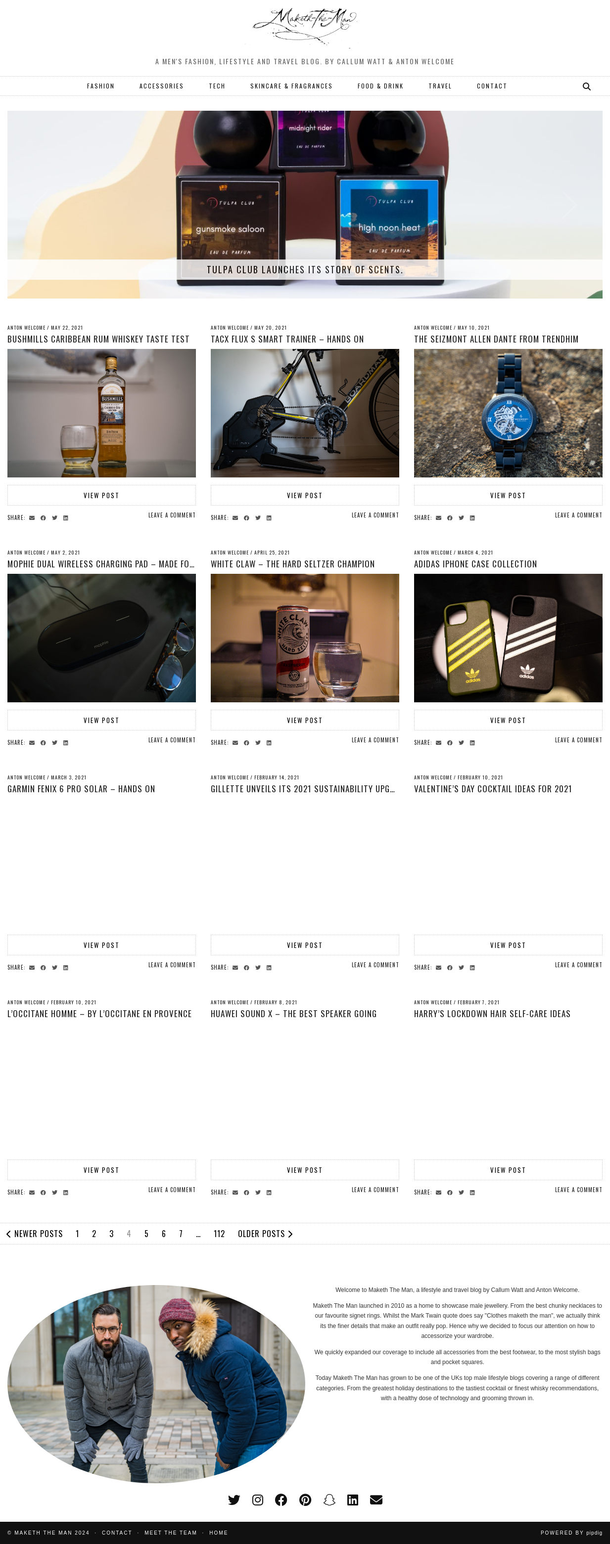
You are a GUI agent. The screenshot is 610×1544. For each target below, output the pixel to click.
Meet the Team (170, 1533)
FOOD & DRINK (381, 86)
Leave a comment (172, 515)
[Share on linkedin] (67, 517)
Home (218, 1533)
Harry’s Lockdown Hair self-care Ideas (492, 1013)
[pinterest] (305, 1500)
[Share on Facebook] (45, 517)
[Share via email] (33, 517)
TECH (217, 86)
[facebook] (281, 1500)
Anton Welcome (26, 327)
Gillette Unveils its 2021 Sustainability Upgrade (309, 788)
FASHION (101, 86)
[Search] (587, 86)
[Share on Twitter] (56, 517)
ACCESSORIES (162, 86)
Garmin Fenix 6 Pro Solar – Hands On (81, 788)
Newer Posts (34, 1233)
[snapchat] (329, 1500)
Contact (117, 1533)
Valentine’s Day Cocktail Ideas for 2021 (493, 788)
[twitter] (234, 1500)
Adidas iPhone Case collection (475, 564)
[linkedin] (352, 1500)
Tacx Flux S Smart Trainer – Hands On (287, 339)
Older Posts (265, 1233)
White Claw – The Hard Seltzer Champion (293, 564)
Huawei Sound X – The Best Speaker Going (294, 1013)
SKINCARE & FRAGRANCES (291, 86)
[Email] (376, 1500)
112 (219, 1233)
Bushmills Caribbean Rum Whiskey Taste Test (98, 339)
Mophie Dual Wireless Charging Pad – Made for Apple (112, 564)
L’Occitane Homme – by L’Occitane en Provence (99, 1013)
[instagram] (257, 1500)
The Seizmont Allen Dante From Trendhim (496, 339)
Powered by (572, 1533)
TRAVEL (440, 86)
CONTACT (492, 86)
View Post (102, 495)
